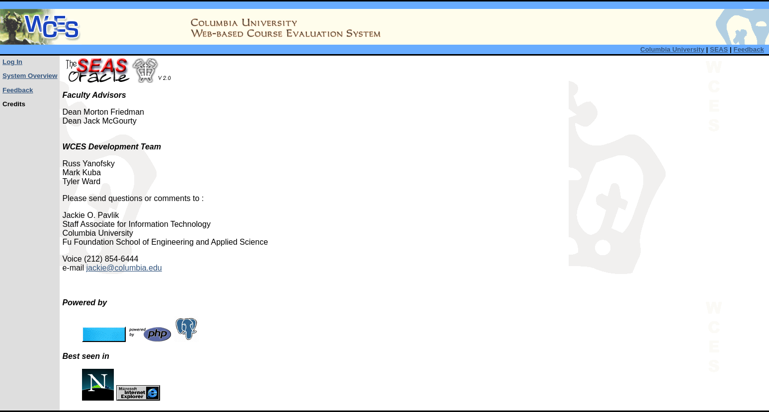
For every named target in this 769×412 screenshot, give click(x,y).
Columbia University (672, 49)
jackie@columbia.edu (124, 268)
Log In (12, 62)
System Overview (29, 75)
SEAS (719, 49)
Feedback (749, 49)
